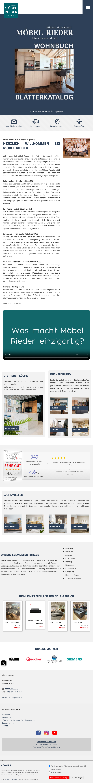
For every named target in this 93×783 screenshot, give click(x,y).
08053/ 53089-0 (11, 689)
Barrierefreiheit (8, 723)
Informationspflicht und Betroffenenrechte (18, 720)
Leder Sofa (77, 622)
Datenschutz (7, 717)
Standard (53, 744)
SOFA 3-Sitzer (55, 622)
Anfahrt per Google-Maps (12, 697)
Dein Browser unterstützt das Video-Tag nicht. (46, 335)
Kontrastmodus (42, 744)
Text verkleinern (53, 747)
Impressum (6, 714)
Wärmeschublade (35, 620)
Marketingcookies (55, 772)
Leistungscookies (55, 769)
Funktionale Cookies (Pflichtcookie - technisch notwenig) (67, 766)
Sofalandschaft (12, 622)
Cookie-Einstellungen (11, 779)
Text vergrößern (39, 747)
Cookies (5, 725)
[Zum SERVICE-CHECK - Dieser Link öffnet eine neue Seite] (14, 465)
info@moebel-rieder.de (16, 691)
